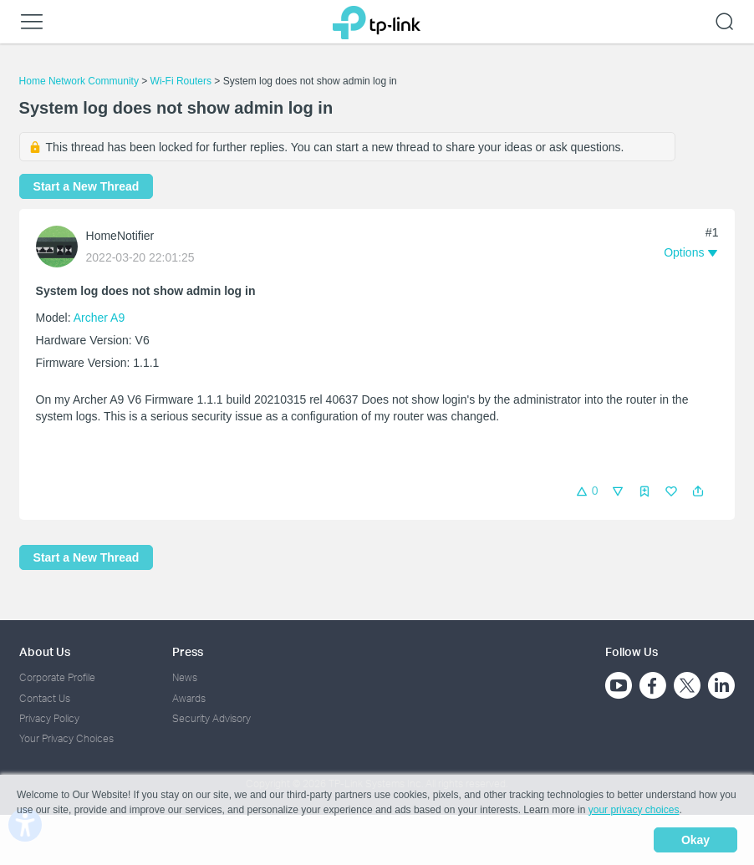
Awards (189, 698)
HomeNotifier (120, 235)
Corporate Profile (57, 677)
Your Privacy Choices (66, 738)
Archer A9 (99, 317)
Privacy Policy (49, 718)
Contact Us (44, 698)
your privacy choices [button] (634, 810)
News (184, 677)
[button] (698, 491)
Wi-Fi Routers (182, 81)
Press (187, 651)
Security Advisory (211, 718)
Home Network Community (79, 81)
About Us (44, 651)
